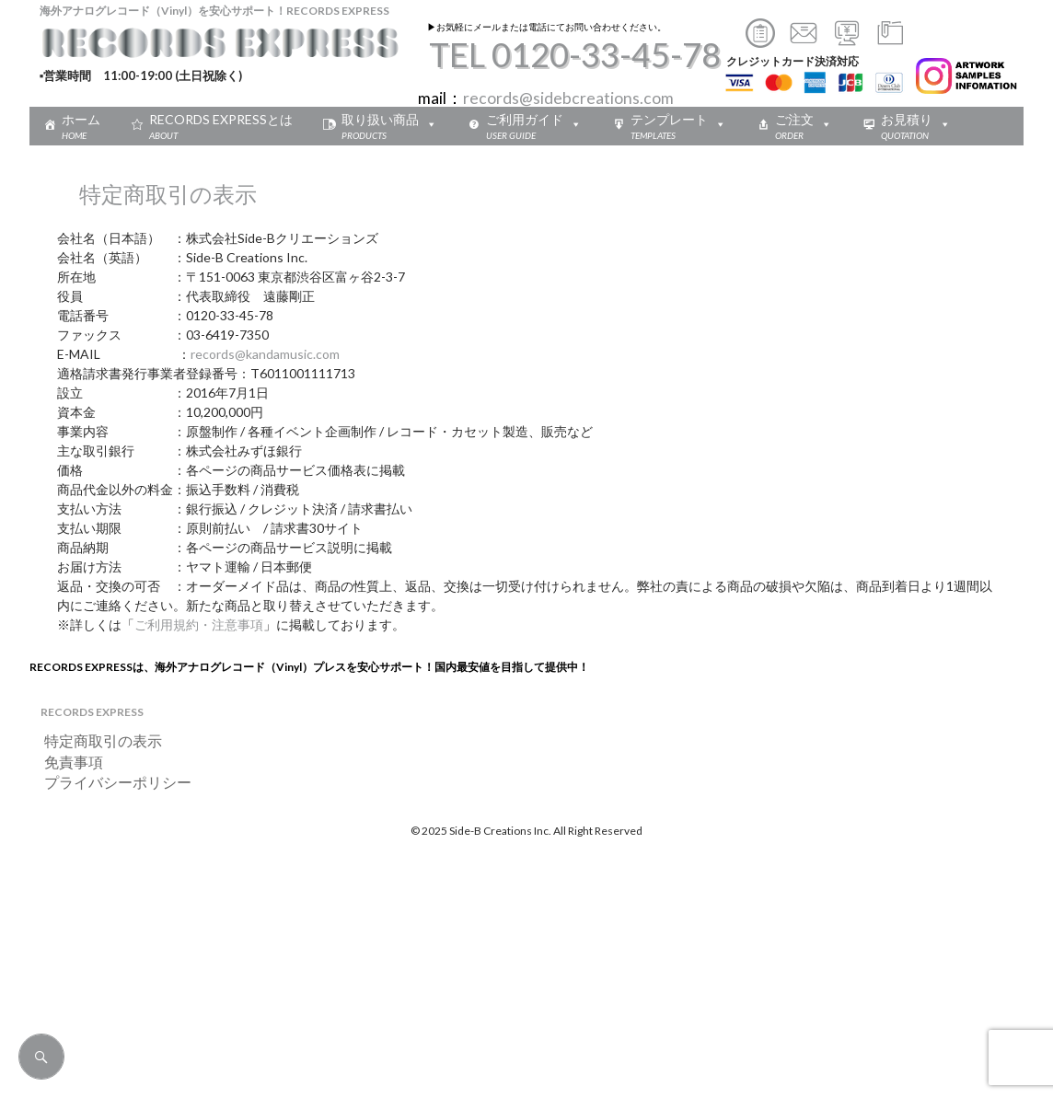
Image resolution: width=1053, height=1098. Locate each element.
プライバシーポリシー (110, 782)
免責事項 (66, 761)
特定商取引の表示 (95, 740)
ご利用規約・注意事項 (198, 624)
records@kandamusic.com (265, 354)
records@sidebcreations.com (568, 98)
